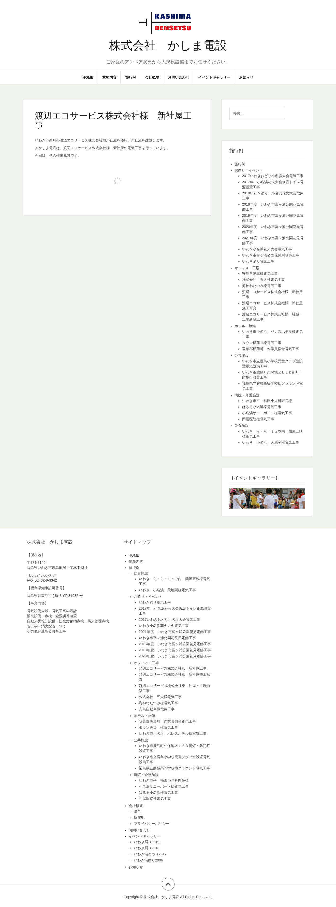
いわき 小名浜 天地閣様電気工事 (270, 442)
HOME (88, 77)
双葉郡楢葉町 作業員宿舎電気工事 (270, 349)
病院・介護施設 (247, 395)
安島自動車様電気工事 (260, 273)
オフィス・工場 (247, 268)
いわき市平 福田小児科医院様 (267, 401)
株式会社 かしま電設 (168, 45)
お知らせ (246, 77)
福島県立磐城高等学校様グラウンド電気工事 (174, 768)
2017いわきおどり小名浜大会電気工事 (272, 176)
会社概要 (152, 77)
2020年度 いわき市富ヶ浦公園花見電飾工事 (175, 656)
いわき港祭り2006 (148, 860)
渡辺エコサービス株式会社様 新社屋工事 (173, 668)
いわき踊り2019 (146, 842)
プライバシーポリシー (151, 824)
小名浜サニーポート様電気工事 (267, 413)
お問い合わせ (178, 77)
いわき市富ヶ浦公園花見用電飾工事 (270, 255)
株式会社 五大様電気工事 (263, 280)
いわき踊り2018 (146, 848)
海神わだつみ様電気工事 (261, 286)
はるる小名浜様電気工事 (261, 407)
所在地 (139, 817)
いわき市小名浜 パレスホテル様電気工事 (173, 733)
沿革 (137, 811)
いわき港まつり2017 (150, 854)
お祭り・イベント (249, 170)
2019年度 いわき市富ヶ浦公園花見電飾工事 (175, 650)
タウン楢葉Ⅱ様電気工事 (261, 343)
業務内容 (109, 77)
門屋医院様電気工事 (258, 419)
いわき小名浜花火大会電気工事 (267, 249)
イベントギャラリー (214, 77)
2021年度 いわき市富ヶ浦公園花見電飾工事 (175, 632)
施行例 (130, 77)
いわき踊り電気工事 (258, 261)
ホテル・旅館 (245, 326)
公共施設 (242, 355)
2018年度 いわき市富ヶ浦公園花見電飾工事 (175, 644)
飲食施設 (242, 426)
